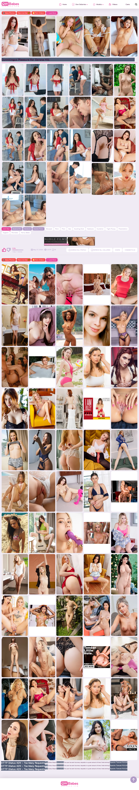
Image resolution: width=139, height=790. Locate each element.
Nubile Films (38, 229)
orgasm (5, 233)
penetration (123, 229)
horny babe (25, 233)
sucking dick (79, 229)
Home (64, 788)
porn (57, 229)
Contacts (73, 788)
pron (63, 229)
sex (69, 229)
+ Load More (51, 13)
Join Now (6, 229)
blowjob (49, 229)
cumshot (100, 229)
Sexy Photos (9, 13)
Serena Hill (17, 229)
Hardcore (27, 229)
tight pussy (111, 229)
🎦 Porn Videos (38, 13)
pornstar (15, 233)
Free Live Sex (24, 13)
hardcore (90, 229)
